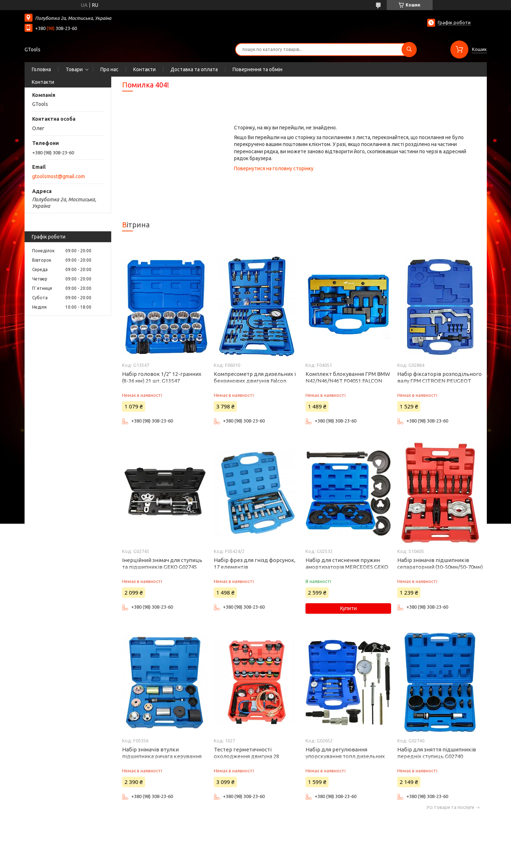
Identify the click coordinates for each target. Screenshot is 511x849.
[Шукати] (409, 49)
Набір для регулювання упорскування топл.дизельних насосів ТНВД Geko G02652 (345, 756)
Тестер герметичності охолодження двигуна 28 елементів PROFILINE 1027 (248, 756)
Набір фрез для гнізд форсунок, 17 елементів (254, 563)
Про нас (109, 69)
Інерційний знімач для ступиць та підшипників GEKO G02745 (162, 563)
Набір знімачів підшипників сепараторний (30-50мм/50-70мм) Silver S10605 (440, 567)
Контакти (144, 69)
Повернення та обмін (257, 69)
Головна (41, 69)
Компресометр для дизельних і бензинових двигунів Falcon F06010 (255, 381)
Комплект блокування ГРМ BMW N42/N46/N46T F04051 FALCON (348, 377)
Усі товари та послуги (450, 807)
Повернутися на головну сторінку (273, 168)
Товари (74, 69)
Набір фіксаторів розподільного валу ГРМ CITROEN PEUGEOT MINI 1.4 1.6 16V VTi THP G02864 (439, 381)
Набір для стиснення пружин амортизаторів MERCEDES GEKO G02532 (347, 567)
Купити (348, 608)
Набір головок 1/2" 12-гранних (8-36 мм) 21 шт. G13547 (162, 377)
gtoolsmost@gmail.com (58, 176)
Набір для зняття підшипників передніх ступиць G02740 (436, 752)
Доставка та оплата (194, 69)
